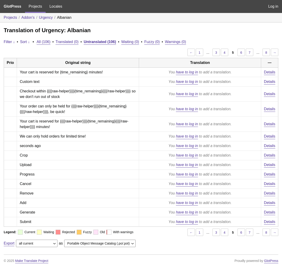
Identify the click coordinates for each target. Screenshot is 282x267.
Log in (273, 6)
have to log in (187, 72)
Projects (35, 6)
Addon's (28, 17)
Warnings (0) (175, 42)
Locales (55, 6)
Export (9, 243)
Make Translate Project (31, 261)
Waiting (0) (130, 42)
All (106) (44, 42)
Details (269, 72)
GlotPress (12, 6)
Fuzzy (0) (152, 42)
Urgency (46, 17)
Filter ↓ (9, 42)
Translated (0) (67, 42)
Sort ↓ (25, 42)
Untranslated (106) (100, 42)
